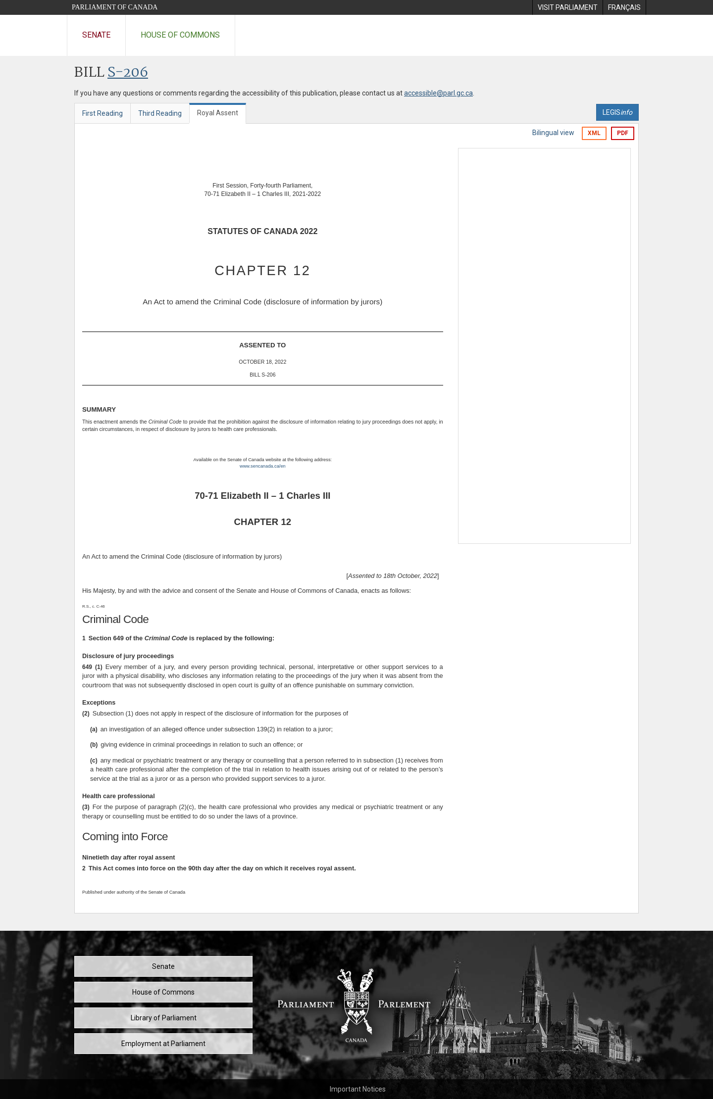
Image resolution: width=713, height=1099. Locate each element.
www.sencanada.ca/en (263, 466)
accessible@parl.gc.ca (438, 93)
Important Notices (358, 1089)
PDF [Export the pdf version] (622, 133)
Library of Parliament (164, 1018)
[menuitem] (567, 7)
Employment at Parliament (163, 1044)
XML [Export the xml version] (594, 133)
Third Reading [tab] (160, 113)
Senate (96, 35)
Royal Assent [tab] (217, 113)
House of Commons (180, 35)
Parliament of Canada (114, 7)
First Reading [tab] (102, 113)
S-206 (127, 73)
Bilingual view (553, 133)
